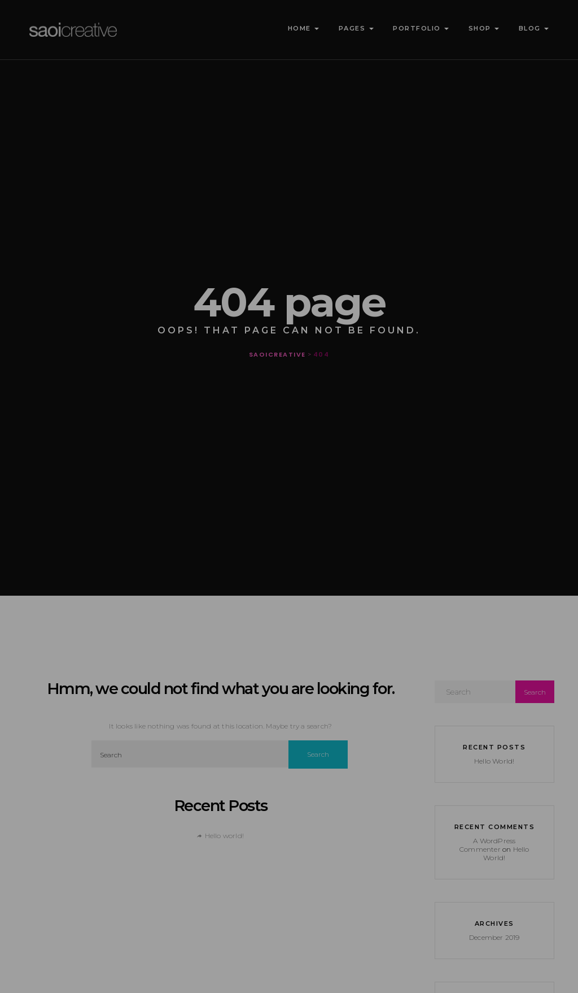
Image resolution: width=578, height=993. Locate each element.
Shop (482, 28)
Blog (532, 28)
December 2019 (494, 937)
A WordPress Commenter (487, 844)
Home (302, 28)
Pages (355, 28)
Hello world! (224, 835)
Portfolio (420, 28)
